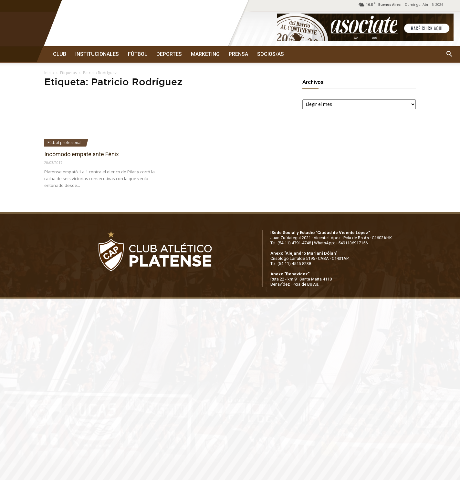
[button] (449, 54)
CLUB (59, 54)
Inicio (49, 73)
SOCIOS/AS (270, 54)
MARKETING (205, 54)
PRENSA (238, 54)
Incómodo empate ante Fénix (81, 154)
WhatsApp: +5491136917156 (341, 242)
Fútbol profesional (64, 142)
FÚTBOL (137, 54)
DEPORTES (169, 54)
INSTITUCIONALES (97, 54)
